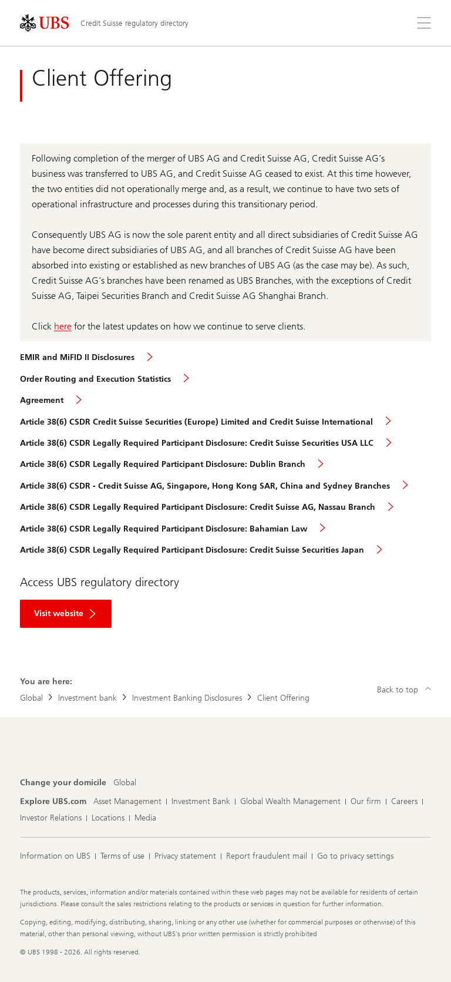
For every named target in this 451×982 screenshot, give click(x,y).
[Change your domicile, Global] (124, 783)
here (63, 326)
